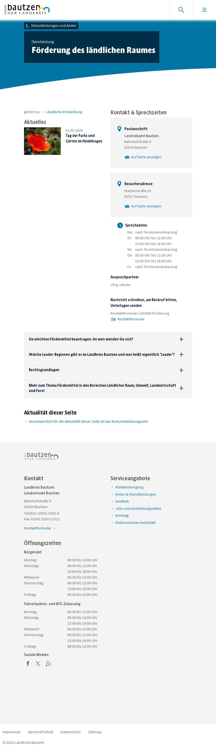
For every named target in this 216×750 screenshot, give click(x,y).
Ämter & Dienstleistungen (135, 494)
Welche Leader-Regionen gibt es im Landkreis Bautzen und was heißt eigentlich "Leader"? (102, 354)
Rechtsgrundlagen (44, 370)
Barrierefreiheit (40, 731)
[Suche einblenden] (181, 10)
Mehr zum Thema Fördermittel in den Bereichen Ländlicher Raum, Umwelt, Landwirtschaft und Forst (102, 388)
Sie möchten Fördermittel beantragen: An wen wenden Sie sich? (81, 339)
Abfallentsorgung (129, 487)
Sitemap (95, 731)
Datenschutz (71, 731)
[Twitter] (38, 663)
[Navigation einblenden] (204, 10)
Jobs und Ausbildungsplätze (138, 508)
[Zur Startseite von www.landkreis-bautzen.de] (27, 10)
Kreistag (122, 515)
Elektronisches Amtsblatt (135, 522)
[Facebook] (28, 663)
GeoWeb (122, 501)
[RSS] (48, 663)
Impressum (11, 731)
